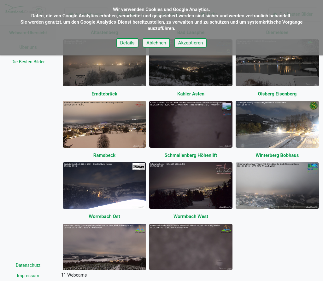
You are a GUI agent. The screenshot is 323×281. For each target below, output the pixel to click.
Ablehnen (156, 43)
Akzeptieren (190, 43)
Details (127, 43)
